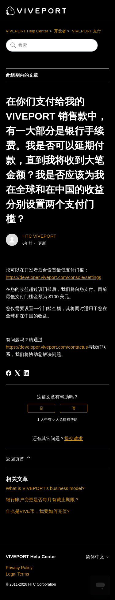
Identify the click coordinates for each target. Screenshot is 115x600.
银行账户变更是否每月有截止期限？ (42, 499)
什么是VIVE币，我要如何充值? (38, 511)
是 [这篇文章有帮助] (41, 408)
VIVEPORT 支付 (86, 31)
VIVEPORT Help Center (27, 31)
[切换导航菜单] (98, 11)
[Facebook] (8, 373)
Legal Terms (17, 574)
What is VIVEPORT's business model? (45, 488)
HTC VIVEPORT (39, 236)
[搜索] (52, 45)
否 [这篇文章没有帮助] (73, 408)
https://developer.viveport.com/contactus (47, 347)
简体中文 (97, 556)
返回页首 (19, 457)
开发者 (60, 31)
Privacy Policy (19, 567)
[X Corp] (17, 373)
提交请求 (73, 438)
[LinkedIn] (26, 373)
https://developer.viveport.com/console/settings (53, 277)
